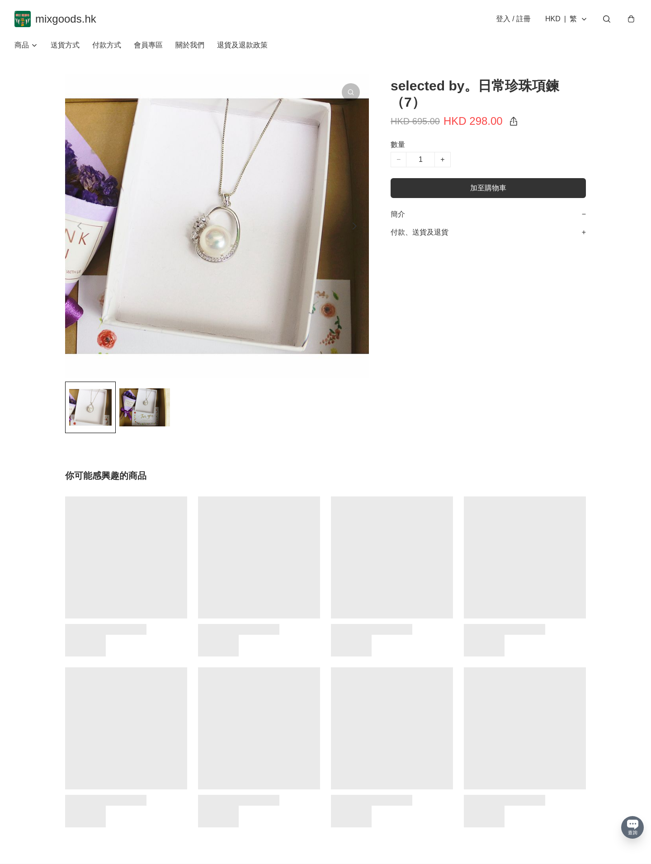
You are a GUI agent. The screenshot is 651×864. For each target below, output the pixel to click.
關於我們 (189, 45)
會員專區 (148, 45)
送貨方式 (65, 45)
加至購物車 (488, 188)
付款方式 (106, 45)
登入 (513, 19)
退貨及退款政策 (242, 45)
